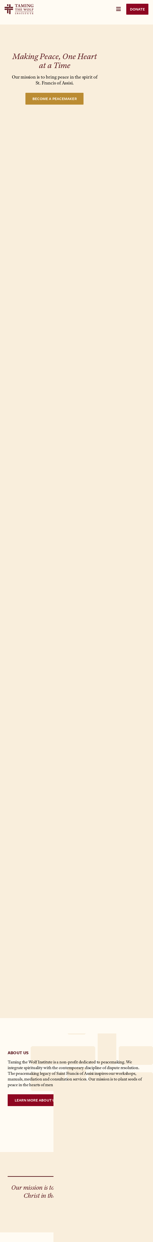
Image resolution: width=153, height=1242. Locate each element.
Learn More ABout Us (36, 1100)
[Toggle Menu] (118, 9)
